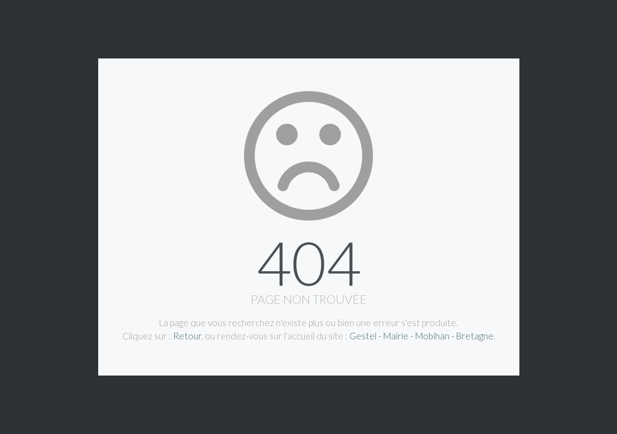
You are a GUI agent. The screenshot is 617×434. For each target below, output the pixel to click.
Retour (187, 335)
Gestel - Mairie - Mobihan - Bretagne (421, 335)
